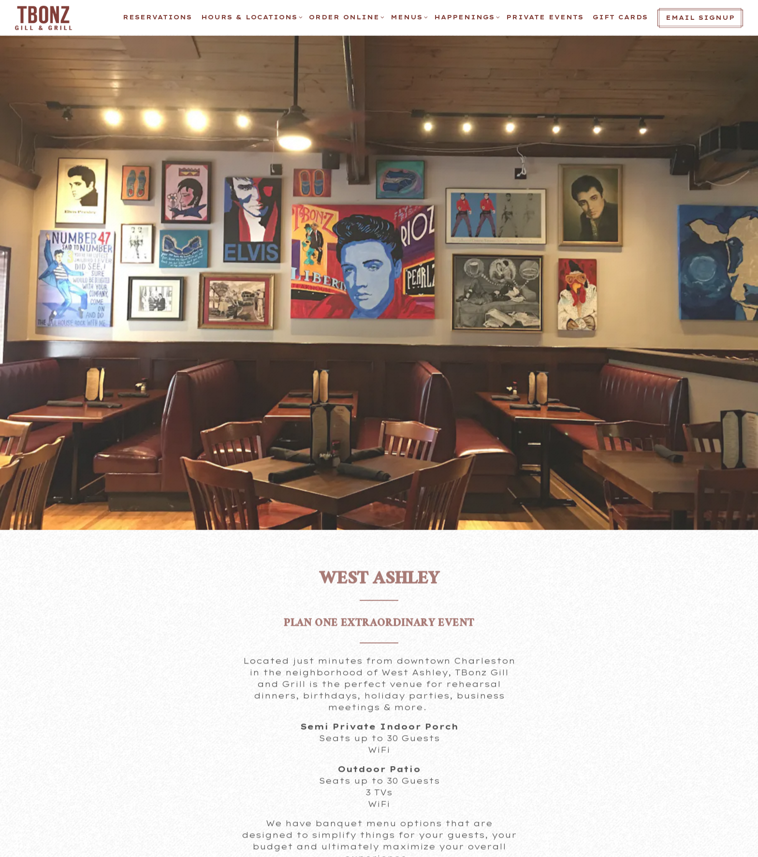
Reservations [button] (157, 17)
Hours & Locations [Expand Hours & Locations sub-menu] (250, 17)
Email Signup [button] (700, 17)
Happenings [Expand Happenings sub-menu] (465, 17)
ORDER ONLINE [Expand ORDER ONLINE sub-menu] (345, 17)
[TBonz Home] (46, 16)
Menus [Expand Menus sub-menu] (407, 17)
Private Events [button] (544, 17)
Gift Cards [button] (620, 17)
